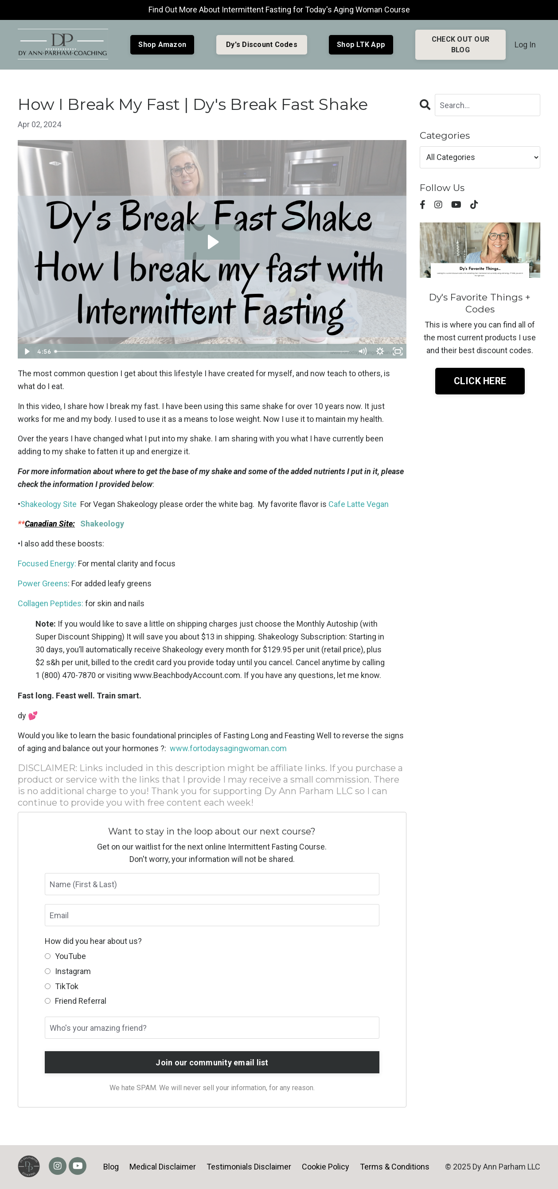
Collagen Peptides (50, 603)
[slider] (202, 351)
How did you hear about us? (93, 941)
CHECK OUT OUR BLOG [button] (460, 44)
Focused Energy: (47, 563)
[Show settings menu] (380, 351)
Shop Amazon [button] (162, 44)
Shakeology (103, 523)
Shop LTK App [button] (361, 44)
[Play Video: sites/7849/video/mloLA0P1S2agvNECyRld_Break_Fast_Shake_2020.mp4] (212, 242)
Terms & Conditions (394, 1166)
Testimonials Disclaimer (249, 1166)
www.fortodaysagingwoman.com (228, 748)
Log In (525, 44)
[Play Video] (26, 351)
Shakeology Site (49, 504)
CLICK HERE (480, 380)
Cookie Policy (325, 1166)
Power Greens (43, 583)
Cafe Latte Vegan (358, 504)
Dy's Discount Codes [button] (262, 44)
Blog (111, 1166)
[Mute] (362, 351)
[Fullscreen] (398, 351)
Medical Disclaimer (162, 1166)
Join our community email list (212, 1062)
